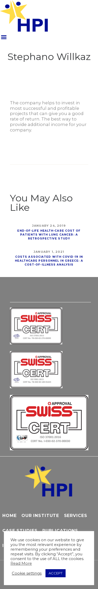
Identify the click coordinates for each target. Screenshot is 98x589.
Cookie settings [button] (27, 573)
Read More (21, 563)
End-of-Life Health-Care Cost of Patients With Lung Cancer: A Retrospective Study (48, 234)
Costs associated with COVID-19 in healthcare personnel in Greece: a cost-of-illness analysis (49, 260)
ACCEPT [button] (55, 573)
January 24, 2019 (49, 225)
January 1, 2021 (49, 252)
